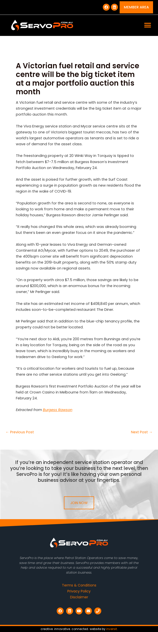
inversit (111, 629)
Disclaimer (79, 597)
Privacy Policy (79, 591)
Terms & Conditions (79, 585)
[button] (147, 25)
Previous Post (19, 432)
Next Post (142, 432)
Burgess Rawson (57, 409)
